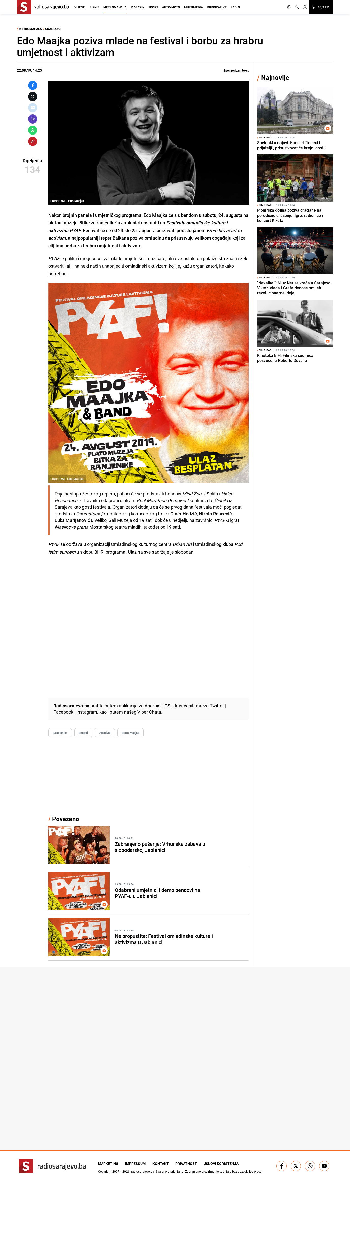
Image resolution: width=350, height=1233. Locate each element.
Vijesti (80, 7)
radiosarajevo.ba (142, 1171)
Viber (142, 712)
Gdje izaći (53, 28)
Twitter (217, 706)
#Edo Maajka (130, 733)
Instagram (86, 712)
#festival (104, 733)
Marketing (108, 1163)
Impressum (137, 1163)
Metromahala (115, 7)
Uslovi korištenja (226, 1163)
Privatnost (190, 1163)
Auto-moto (171, 7)
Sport (153, 7)
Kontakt (163, 1163)
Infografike (217, 7)
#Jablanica (60, 733)
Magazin (137, 7)
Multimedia (193, 7)
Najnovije (275, 77)
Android (152, 706)
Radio (235, 7)
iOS (166, 706)
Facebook (63, 712)
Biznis (94, 7)
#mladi (83, 733)
